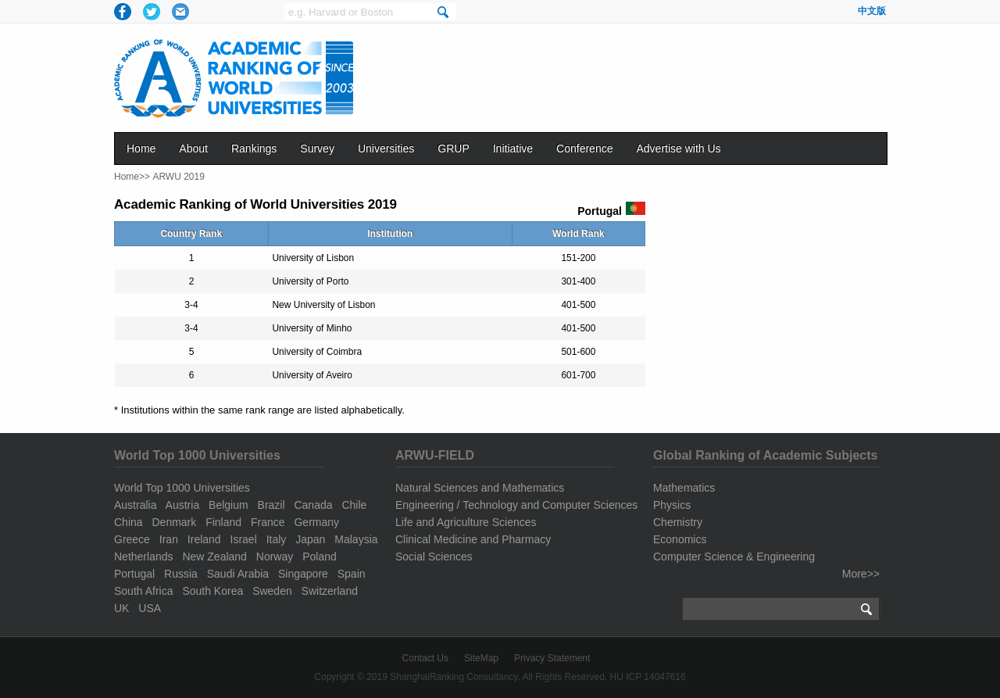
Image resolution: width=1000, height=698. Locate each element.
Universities (386, 148)
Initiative (513, 148)
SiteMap (481, 658)
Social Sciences (434, 556)
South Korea (212, 591)
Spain (352, 573)
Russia (181, 573)
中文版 (872, 10)
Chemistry (677, 522)
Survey (317, 148)
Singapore (303, 573)
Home (141, 148)
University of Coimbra (317, 351)
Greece (132, 539)
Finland (223, 522)
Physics (672, 505)
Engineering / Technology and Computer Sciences (516, 505)
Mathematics (684, 487)
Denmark (174, 522)
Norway (274, 556)
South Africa (143, 591)
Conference (584, 148)
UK (121, 608)
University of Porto (310, 281)
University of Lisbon (313, 257)
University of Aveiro (312, 375)
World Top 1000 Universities (182, 487)
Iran (168, 539)
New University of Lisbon (323, 304)
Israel (243, 539)
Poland (319, 556)
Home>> (132, 176)
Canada (313, 505)
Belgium (228, 505)
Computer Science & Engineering (734, 556)
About (193, 148)
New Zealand (214, 556)
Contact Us (425, 658)
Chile (353, 505)
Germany (316, 522)
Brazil (271, 505)
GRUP (453, 148)
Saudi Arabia (238, 573)
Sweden (272, 591)
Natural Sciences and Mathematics (479, 487)
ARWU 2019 (178, 176)
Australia (135, 505)
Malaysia (355, 539)
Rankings (254, 148)
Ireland (204, 539)
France (268, 522)
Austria (183, 505)
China (128, 522)
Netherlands (143, 556)
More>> (861, 573)
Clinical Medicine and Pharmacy (473, 539)
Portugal (134, 573)
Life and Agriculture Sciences (466, 522)
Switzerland (330, 591)
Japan (310, 539)
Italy (276, 539)
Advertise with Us (678, 148)
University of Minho (312, 328)
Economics (679, 539)
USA (149, 608)
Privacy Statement (552, 658)
